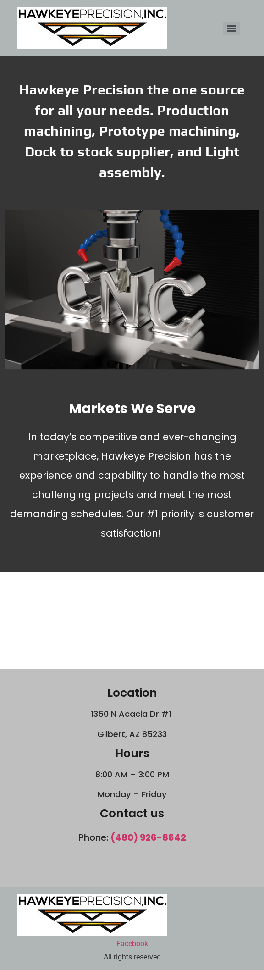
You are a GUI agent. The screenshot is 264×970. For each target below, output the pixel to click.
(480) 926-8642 (148, 837)
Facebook (132, 943)
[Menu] (231, 28)
